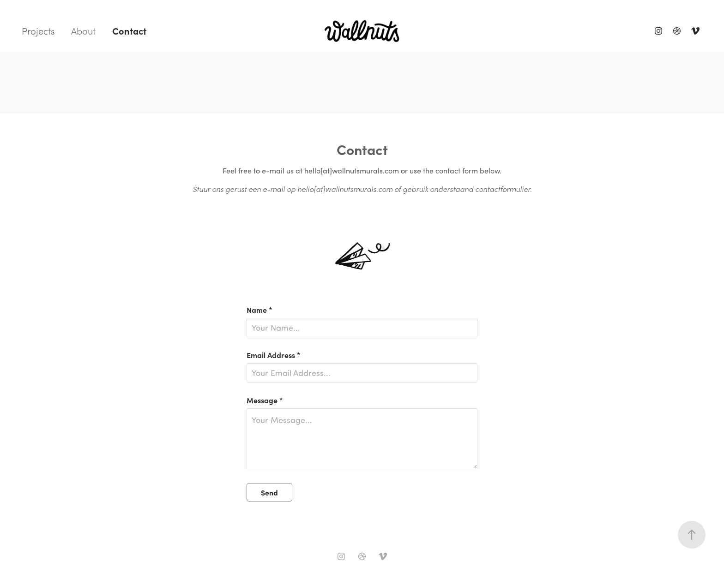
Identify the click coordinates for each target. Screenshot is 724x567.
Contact (129, 30)
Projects (38, 31)
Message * (265, 400)
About (83, 31)
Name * (259, 309)
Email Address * (274, 354)
